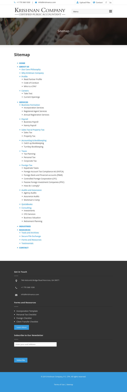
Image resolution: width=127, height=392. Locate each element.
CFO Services (29, 214)
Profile (25, 76)
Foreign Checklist (24, 318)
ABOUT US (24, 66)
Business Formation (31, 105)
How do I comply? (32, 185)
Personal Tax (29, 157)
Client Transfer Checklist (27, 321)
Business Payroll (31, 122)
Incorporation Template (27, 311)
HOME (22, 63)
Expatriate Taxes (31, 168)
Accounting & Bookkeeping (34, 140)
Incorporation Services (34, 107)
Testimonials (27, 243)
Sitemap (69, 384)
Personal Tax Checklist (26, 314)
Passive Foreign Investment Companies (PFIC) (44, 182)
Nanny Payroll (30, 125)
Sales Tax (28, 132)
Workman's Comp (32, 200)
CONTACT (24, 247)
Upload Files (83, 2)
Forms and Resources (31, 239)
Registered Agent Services (35, 111)
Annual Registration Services (36, 114)
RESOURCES (24, 230)
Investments (29, 210)
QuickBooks (27, 204)
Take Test (28, 93)
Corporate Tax (30, 161)
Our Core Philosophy (31, 69)
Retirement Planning (33, 221)
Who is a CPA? (30, 86)
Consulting (26, 208)
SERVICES (23, 102)
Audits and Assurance (32, 190)
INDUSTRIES (25, 226)
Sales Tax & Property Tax (33, 129)
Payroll (25, 119)
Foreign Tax (27, 165)
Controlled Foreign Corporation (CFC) (40, 178)
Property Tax (29, 136)
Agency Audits (30, 192)
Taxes (24, 151)
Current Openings (32, 97)
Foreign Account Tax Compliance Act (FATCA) (44, 171)
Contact (98, 2)
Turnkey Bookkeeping (33, 146)
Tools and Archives (30, 232)
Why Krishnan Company (33, 73)
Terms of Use (59, 384)
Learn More (21, 327)
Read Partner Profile (33, 79)
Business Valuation (32, 217)
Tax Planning (29, 153)
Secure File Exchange (31, 236)
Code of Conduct (31, 82)
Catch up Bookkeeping (34, 143)
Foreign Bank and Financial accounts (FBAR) (43, 175)
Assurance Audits (31, 196)
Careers (25, 90)
